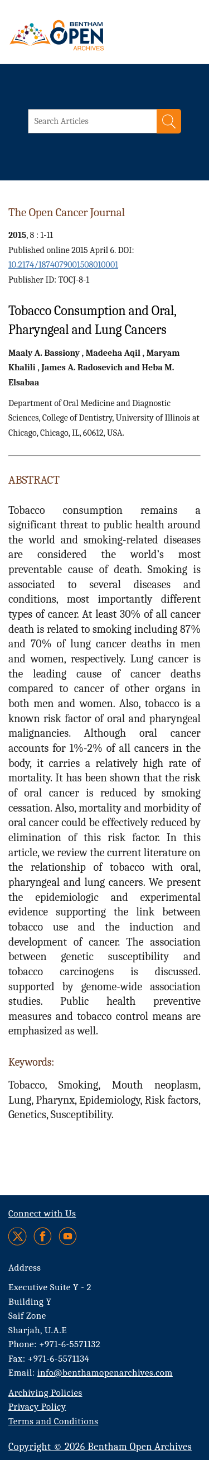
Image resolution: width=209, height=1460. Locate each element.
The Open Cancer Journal (66, 212)
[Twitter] (18, 1236)
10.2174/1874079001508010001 (63, 265)
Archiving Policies (45, 1392)
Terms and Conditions (53, 1421)
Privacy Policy (37, 1406)
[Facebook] (42, 1236)
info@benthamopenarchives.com (105, 1372)
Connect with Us (42, 1213)
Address (24, 1267)
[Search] (169, 121)
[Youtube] (67, 1236)
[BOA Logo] (86, 35)
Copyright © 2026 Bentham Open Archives (100, 1447)
